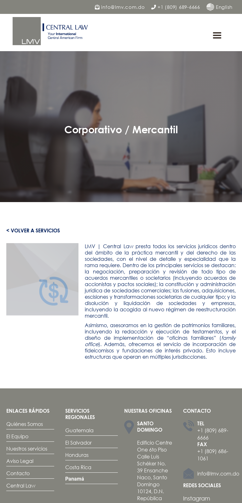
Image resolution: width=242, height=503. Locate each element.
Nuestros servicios (26, 448)
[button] (217, 35)
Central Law (20, 485)
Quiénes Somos (24, 424)
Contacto (18, 473)
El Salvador (78, 442)
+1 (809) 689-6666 (175, 7)
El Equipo (17, 436)
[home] (52, 31)
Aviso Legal (19, 460)
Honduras (77, 454)
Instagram (196, 498)
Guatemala (79, 430)
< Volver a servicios (33, 230)
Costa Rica (78, 467)
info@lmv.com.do (120, 7)
